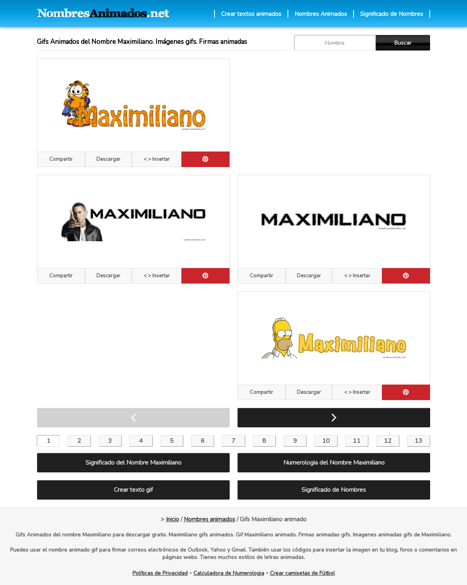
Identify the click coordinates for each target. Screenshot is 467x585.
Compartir (61, 159)
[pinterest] (205, 159)
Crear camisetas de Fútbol (302, 573)
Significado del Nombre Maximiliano (133, 462)
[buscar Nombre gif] (335, 42)
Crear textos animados (251, 14)
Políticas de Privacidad (160, 573)
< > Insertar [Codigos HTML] (157, 159)
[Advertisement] (333, 112)
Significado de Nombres (391, 14)
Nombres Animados (320, 14)
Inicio (172, 519)
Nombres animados (209, 519)
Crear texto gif (133, 490)
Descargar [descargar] (108, 159)
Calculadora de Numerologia (228, 573)
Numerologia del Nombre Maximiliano (334, 462)
